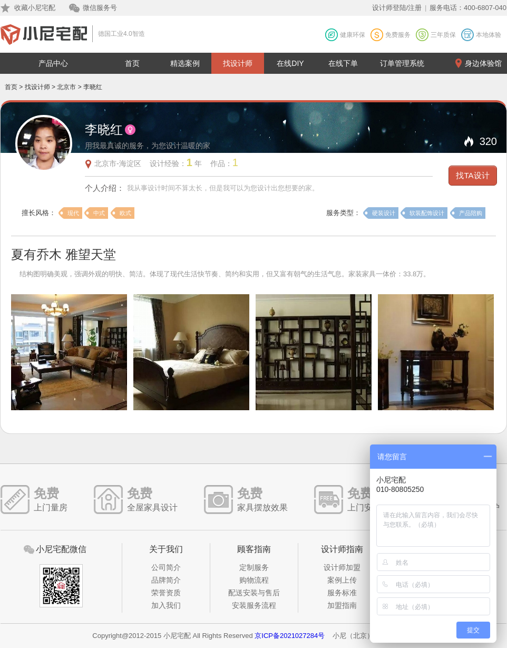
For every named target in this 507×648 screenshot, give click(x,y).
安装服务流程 (254, 605)
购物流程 (254, 580)
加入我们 (166, 605)
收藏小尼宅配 (34, 8)
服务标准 (342, 592)
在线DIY (290, 63)
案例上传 (342, 580)
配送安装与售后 (254, 592)
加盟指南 (342, 605)
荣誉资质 (166, 592)
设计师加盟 (342, 567)
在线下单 (343, 63)
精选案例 (185, 63)
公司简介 (166, 567)
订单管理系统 (402, 63)
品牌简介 (166, 580)
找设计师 (237, 63)
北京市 (66, 87)
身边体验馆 (483, 63)
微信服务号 (100, 8)
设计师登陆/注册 (397, 8)
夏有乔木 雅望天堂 (63, 254)
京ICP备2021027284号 (290, 636)
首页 (132, 63)
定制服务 (254, 567)
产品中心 (53, 63)
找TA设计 (472, 175)
